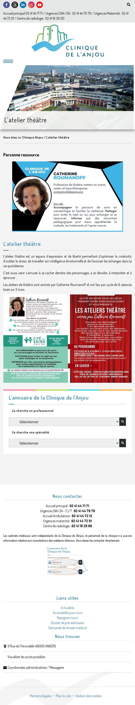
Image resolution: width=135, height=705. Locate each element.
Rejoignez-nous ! (67, 618)
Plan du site (63, 696)
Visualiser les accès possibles (26, 657)
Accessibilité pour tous (67, 613)
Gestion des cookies (89, 696)
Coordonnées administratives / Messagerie (36, 667)
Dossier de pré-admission (67, 623)
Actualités (67, 608)
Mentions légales (40, 696)
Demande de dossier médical (67, 628)
